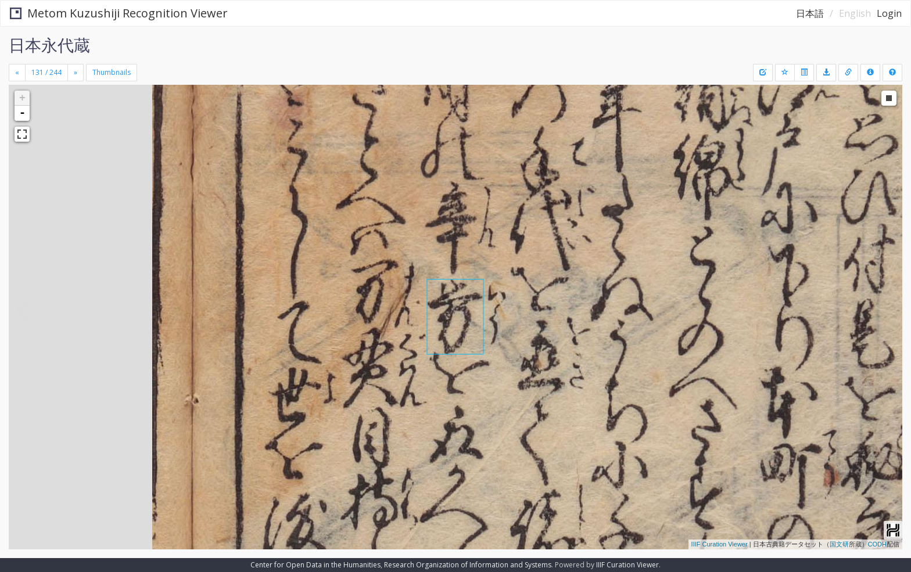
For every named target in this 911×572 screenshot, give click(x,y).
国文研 (839, 544)
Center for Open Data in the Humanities (315, 565)
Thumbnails (111, 72)
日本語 (810, 13)
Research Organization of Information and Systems (467, 565)
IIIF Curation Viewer (719, 544)
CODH (877, 544)
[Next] (75, 72)
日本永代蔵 (49, 45)
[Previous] (17, 72)
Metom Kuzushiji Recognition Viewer (119, 13)
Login (889, 13)
